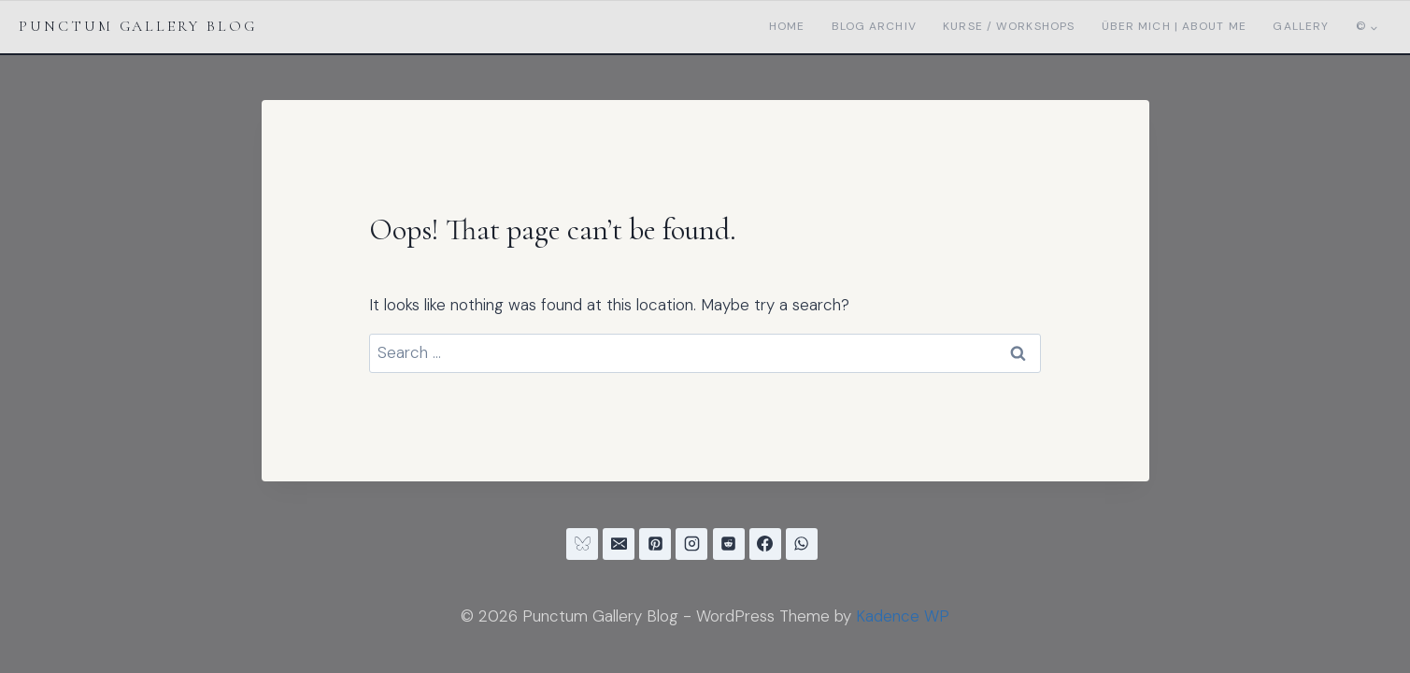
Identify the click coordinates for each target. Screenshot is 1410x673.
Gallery (1301, 26)
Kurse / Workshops (1009, 26)
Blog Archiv (874, 26)
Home (787, 26)
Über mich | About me (1174, 26)
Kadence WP (902, 616)
